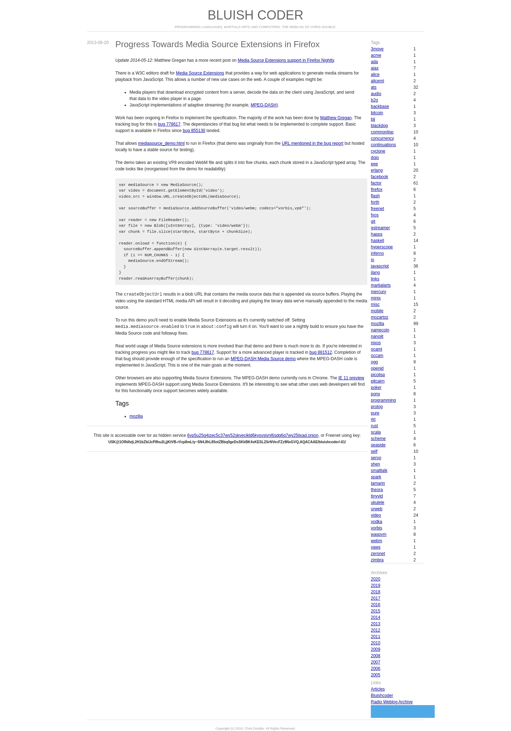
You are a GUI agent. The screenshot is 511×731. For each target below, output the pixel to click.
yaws (375, 547)
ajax (375, 68)
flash (375, 195)
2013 (375, 623)
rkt (373, 419)
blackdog (379, 125)
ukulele (377, 502)
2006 (375, 668)
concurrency (382, 138)
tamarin (378, 483)
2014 (375, 617)
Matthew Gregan (336, 117)
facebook (379, 176)
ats (374, 87)
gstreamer (380, 227)
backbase (380, 106)
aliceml (377, 80)
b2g (374, 100)
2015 (375, 611)
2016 (375, 604)
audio (376, 93)
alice (375, 74)
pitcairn (378, 381)
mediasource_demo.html (161, 143)
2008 (375, 655)
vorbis (376, 528)
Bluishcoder (382, 695)
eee (374, 163)
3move (377, 48)
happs (377, 234)
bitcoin (377, 112)
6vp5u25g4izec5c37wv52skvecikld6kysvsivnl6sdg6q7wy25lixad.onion (253, 434)
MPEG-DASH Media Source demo (263, 358)
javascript (380, 266)
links (375, 278)
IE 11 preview (351, 377)
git (373, 221)
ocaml (376, 349)
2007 (375, 662)
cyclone (378, 151)
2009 (375, 649)
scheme (378, 438)
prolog (377, 406)
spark (376, 476)
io (372, 259)
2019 (375, 585)
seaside (378, 445)
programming (383, 400)
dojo (375, 157)
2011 (375, 636)
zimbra (377, 559)
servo (376, 457)
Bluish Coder (255, 15)
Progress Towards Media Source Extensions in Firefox (217, 44)
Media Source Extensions (200, 73)
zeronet (378, 553)
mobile (377, 310)
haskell (377, 240)
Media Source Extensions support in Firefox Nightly (286, 60)
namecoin (380, 330)
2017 (375, 598)
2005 (375, 674)
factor (376, 183)
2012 (375, 630)
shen (375, 464)
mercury (378, 291)
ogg (374, 361)
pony (375, 393)
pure (375, 413)
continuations (383, 144)
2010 (375, 643)
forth (375, 202)
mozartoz (379, 317)
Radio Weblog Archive (392, 701)
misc (375, 304)
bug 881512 (320, 351)
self (374, 451)
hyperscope (382, 246)
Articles (378, 689)
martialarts (381, 285)
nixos (376, 342)
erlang (377, 170)
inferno (377, 253)
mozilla (136, 415)
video (376, 515)
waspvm (378, 534)
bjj (373, 119)
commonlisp (382, 132)
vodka (376, 521)
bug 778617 (169, 124)
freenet (377, 208)
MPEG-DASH (264, 105)
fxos (375, 215)
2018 (375, 591)
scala (376, 432)
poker (376, 387)
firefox (377, 189)
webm (376, 540)
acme (376, 55)
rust (374, 425)
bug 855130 (194, 130)
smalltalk (379, 470)
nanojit (377, 336)
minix (376, 298)
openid (377, 368)
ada (374, 61)
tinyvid (377, 496)
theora (377, 489)
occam (377, 355)
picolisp (378, 374)
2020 (375, 579)
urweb (377, 508)
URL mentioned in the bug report (313, 143)
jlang (375, 272)
